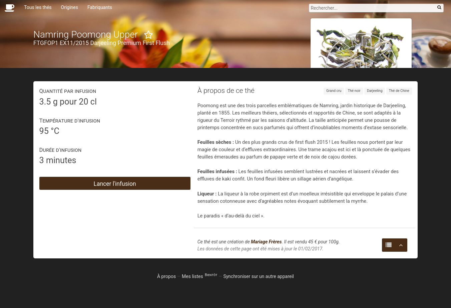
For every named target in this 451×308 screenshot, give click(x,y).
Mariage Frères (266, 241)
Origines (69, 7)
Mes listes (199, 276)
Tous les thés (38, 7)
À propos (166, 276)
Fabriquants (99, 7)
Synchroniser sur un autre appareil (258, 276)
